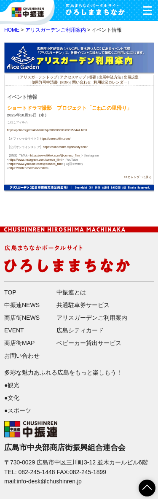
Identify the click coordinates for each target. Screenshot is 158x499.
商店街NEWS (22, 317)
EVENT (14, 330)
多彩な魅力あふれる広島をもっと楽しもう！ (63, 372)
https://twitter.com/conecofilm (28, 168)
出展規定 (131, 77)
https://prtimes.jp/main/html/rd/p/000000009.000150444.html (47, 130)
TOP (10, 292)
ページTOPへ (142, 485)
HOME (11, 30)
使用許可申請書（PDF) (51, 82)
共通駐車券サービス (83, 305)
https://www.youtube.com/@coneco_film (35, 163)
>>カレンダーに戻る (138, 177)
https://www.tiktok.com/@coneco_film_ (55, 155)
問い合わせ (81, 82)
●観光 (11, 385)
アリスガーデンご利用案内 (55, 30)
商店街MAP (19, 343)
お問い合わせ (22, 355)
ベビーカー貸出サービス (88, 343)
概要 (92, 77)
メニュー (144, 8)
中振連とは (71, 292)
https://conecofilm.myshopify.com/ (65, 147)
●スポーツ (17, 410)
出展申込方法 (110, 77)
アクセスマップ (73, 77)
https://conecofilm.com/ (55, 138)
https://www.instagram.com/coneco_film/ (35, 159)
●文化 (11, 397)
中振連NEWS (22, 305)
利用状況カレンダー (110, 82)
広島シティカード (80, 330)
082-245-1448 (36, 472)
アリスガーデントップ (38, 77)
